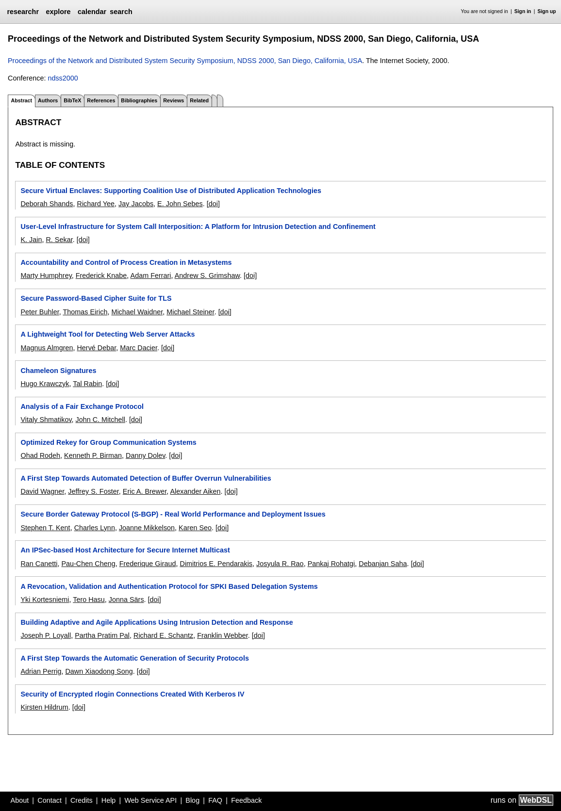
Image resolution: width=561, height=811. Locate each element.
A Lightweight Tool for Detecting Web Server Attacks (107, 334)
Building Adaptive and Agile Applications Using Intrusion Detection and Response (156, 622)
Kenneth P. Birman (93, 455)
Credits (81, 800)
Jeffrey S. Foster (93, 491)
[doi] (213, 204)
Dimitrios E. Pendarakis (216, 564)
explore (58, 12)
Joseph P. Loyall (45, 635)
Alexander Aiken (195, 491)
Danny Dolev (145, 455)
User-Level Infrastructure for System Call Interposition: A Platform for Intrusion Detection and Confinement (197, 226)
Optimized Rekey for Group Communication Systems (108, 442)
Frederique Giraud (147, 564)
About (20, 800)
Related (199, 100)
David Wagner (42, 491)
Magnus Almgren (46, 348)
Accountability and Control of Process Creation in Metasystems (125, 262)
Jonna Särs (126, 599)
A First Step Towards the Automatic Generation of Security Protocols (134, 658)
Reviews (173, 100)
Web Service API (150, 800)
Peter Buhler (39, 312)
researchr (23, 12)
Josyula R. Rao (280, 564)
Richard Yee (96, 204)
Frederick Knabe (101, 275)
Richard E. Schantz (163, 635)
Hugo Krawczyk (44, 384)
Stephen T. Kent (45, 528)
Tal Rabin (87, 384)
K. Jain (31, 239)
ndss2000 (63, 78)
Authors (48, 100)
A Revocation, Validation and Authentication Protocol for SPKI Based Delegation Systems (168, 586)
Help (108, 800)
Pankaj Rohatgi (331, 564)
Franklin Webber (222, 635)
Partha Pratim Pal (102, 635)
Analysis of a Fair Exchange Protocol (82, 406)
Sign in (522, 11)
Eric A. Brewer (144, 491)
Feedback (246, 800)
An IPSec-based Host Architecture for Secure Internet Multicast (125, 550)
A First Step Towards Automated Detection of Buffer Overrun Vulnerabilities (145, 478)
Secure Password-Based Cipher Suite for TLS (95, 298)
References (101, 100)
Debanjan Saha (383, 564)
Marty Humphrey (45, 275)
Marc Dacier (138, 348)
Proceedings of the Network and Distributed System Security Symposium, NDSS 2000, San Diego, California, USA (185, 61)
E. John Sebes (180, 204)
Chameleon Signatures (58, 370)
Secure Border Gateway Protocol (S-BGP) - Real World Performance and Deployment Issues (172, 514)
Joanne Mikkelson (147, 528)
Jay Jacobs (135, 204)
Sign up (547, 11)
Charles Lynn (94, 528)
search (121, 12)
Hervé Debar (96, 348)
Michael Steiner (190, 312)
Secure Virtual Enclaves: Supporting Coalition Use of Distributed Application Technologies (170, 191)
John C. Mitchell (100, 419)
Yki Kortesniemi (44, 599)
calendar (92, 12)
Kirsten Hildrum (44, 707)
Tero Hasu (89, 599)
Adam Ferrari (151, 275)
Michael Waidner (137, 312)
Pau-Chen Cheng (88, 564)
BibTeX (72, 100)
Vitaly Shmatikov (45, 419)
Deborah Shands (46, 204)
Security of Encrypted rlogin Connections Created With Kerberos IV (132, 694)
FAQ (215, 800)
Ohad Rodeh (40, 455)
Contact (49, 800)
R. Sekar (59, 239)
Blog (192, 800)
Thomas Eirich (85, 312)
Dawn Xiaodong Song (98, 671)
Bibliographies (139, 100)
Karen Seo (195, 528)
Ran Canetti (38, 564)
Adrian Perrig (40, 671)
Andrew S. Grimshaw (207, 275)
